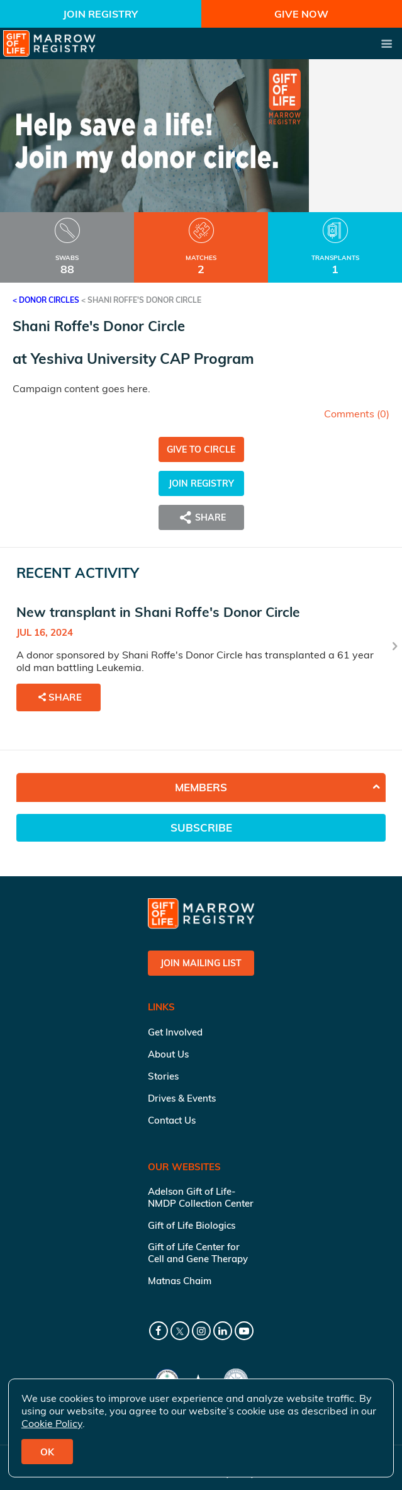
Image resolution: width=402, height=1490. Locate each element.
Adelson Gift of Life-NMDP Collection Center (201, 1197)
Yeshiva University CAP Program (142, 358)
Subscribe (201, 827)
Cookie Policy (51, 1423)
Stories (163, 1076)
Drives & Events (182, 1098)
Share (201, 517)
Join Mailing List (201, 963)
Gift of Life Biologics (191, 1225)
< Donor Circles (46, 300)
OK (47, 1452)
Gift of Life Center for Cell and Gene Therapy (198, 1253)
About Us (168, 1054)
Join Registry (100, 14)
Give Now (301, 14)
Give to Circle (201, 449)
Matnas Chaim (179, 1281)
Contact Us (172, 1120)
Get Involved (175, 1032)
